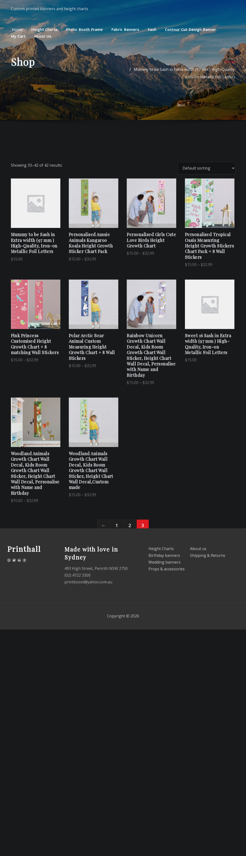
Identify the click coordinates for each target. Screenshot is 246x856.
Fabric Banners (125, 29)
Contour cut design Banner (190, 29)
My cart (18, 36)
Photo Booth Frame (84, 29)
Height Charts (44, 29)
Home (17, 29)
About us (42, 36)
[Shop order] (206, 234)
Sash (152, 29)
